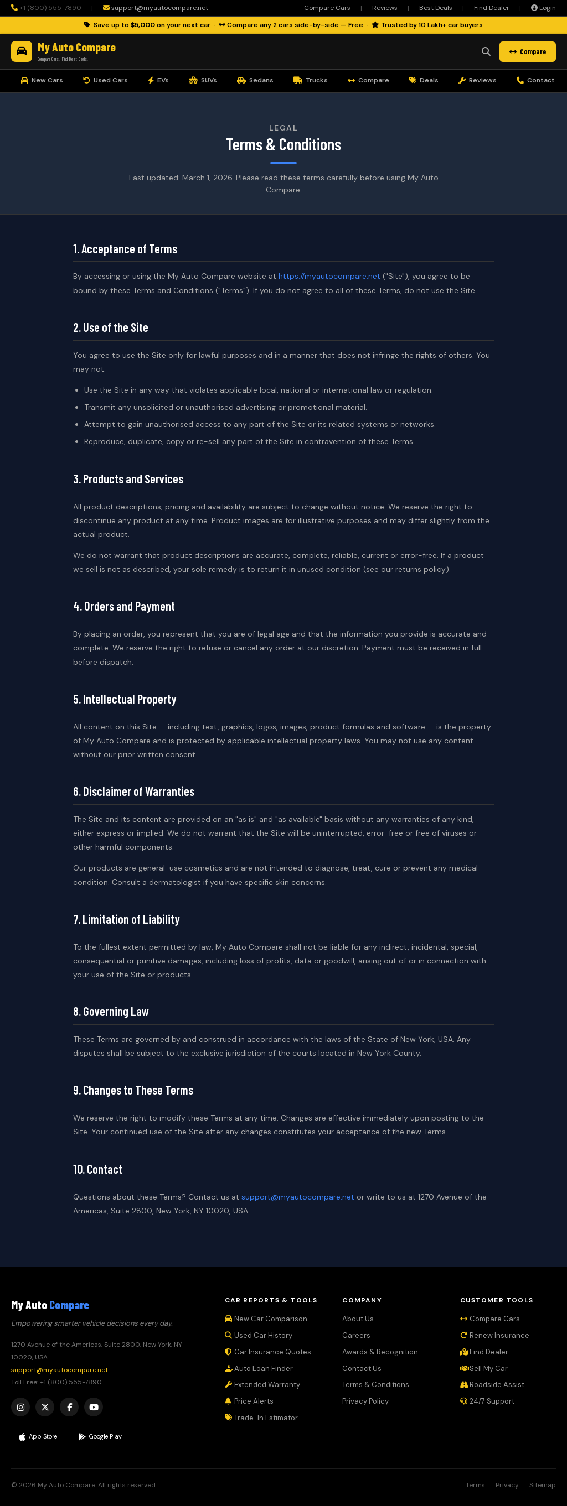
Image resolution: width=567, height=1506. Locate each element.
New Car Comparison (266, 1318)
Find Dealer (491, 7)
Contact (536, 80)
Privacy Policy (365, 1401)
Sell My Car (484, 1368)
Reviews (385, 7)
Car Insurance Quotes (268, 1352)
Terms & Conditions (375, 1384)
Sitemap (542, 1485)
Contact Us (362, 1368)
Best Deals (435, 7)
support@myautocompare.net (155, 7)
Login (543, 7)
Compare (527, 51)
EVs (158, 80)
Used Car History (258, 1335)
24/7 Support (487, 1401)
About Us (358, 1318)
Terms (475, 1485)
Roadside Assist (492, 1384)
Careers (356, 1335)
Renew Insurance (494, 1335)
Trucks (310, 80)
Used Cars (105, 80)
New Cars (42, 80)
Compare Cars (327, 7)
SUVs (203, 80)
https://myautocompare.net (329, 276)
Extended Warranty (262, 1384)
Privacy (507, 1485)
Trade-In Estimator (261, 1417)
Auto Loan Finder (259, 1368)
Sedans (255, 80)
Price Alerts (249, 1401)
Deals (424, 80)
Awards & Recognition (380, 1352)
